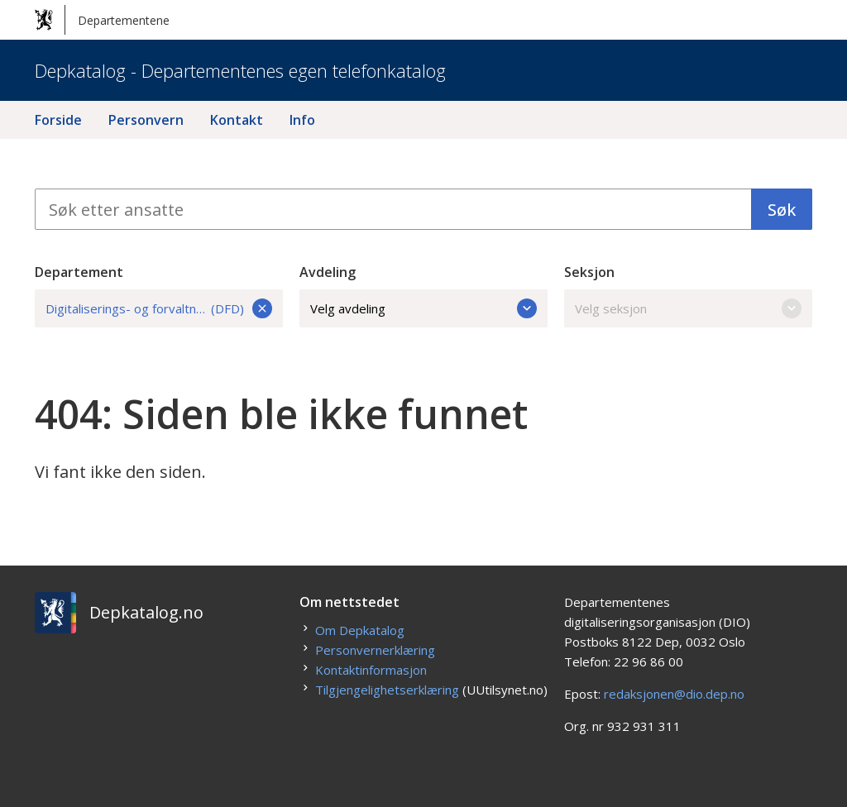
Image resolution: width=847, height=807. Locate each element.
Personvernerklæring (375, 650)
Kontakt (236, 120)
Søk (782, 209)
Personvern (146, 120)
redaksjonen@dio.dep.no (674, 693)
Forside (58, 120)
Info (302, 120)
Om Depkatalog (359, 630)
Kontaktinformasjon (371, 669)
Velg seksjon (688, 308)
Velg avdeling (423, 308)
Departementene (102, 20)
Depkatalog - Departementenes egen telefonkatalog (240, 70)
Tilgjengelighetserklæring (387, 689)
